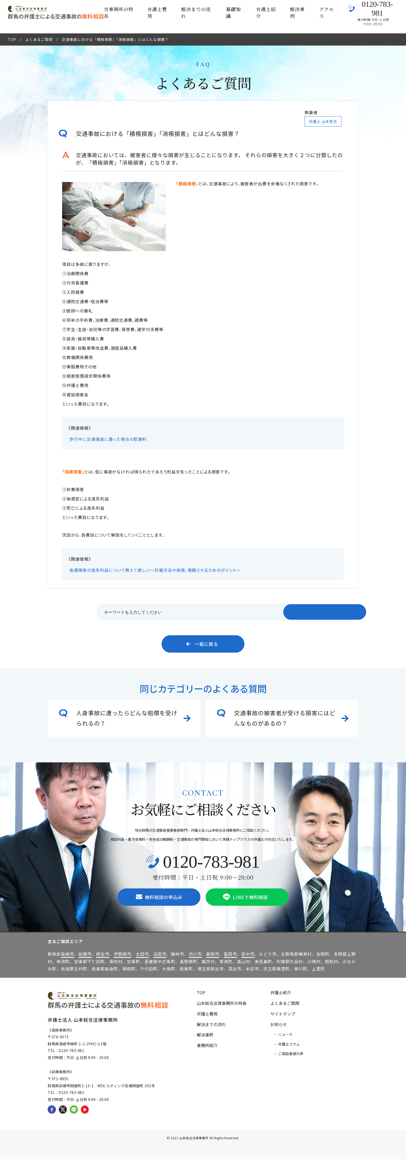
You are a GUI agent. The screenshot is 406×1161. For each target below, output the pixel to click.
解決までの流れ (196, 12)
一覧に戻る (202, 644)
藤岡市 (212, 956)
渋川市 (195, 956)
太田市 (142, 956)
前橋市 (85, 956)
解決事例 (297, 12)
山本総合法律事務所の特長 (222, 1005)
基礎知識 (233, 12)
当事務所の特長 (118, 12)
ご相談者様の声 (290, 1055)
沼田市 (159, 956)
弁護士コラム (289, 1045)
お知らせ (278, 1026)
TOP (12, 39)
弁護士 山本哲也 (323, 121)
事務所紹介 (207, 1047)
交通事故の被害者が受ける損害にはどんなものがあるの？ (284, 718)
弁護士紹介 (266, 12)
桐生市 (102, 956)
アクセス (326, 12)
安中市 (248, 956)
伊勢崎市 (122, 956)
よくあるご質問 (39, 39)
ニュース (285, 1036)
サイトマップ (282, 1015)
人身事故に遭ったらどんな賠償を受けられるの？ (126, 718)
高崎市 (67, 956)
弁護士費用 (157, 12)
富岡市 (230, 956)
